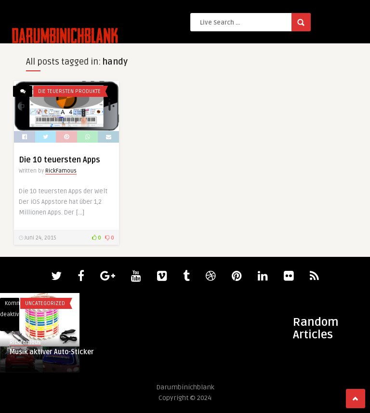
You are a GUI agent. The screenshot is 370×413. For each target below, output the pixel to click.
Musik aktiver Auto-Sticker (52, 352)
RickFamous (61, 171)
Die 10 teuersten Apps (59, 160)
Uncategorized (45, 303)
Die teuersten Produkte (69, 91)
